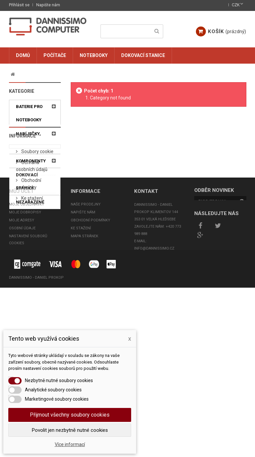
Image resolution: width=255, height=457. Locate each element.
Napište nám (48, 4)
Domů (23, 55)
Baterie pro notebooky (29, 113)
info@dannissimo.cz (154, 406)
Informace (22, 225)
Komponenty (31, 160)
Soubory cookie (36, 244)
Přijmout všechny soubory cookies (70, 415)
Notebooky (94, 55)
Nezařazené (30, 202)
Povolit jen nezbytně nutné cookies (70, 430)
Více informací (70, 444)
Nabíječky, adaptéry (28, 140)
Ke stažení (31, 290)
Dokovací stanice (143, 55)
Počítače (54, 55)
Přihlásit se (19, 4)
